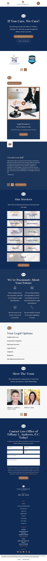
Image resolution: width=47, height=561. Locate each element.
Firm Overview (23, 508)
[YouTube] (23, 551)
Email (26, 451)
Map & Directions (23, 536)
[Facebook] (18, 551)
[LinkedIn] (20, 551)
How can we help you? (12, 459)
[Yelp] (26, 551)
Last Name (27, 447)
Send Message (23, 478)
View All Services (23, 265)
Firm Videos (23, 521)
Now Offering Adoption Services (23, 36)
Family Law (23, 511)
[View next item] (25, 69)
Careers (23, 516)
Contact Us (23, 523)
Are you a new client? (12, 455)
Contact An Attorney (23, 41)
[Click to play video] (23, 103)
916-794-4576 (23, 495)
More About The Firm (14, 83)
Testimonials (23, 518)
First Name (10, 447)
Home (23, 503)
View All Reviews (20, 184)
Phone (9, 451)
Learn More (23, 134)
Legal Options (23, 513)
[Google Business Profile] (29, 551)
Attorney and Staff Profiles (23, 506)
